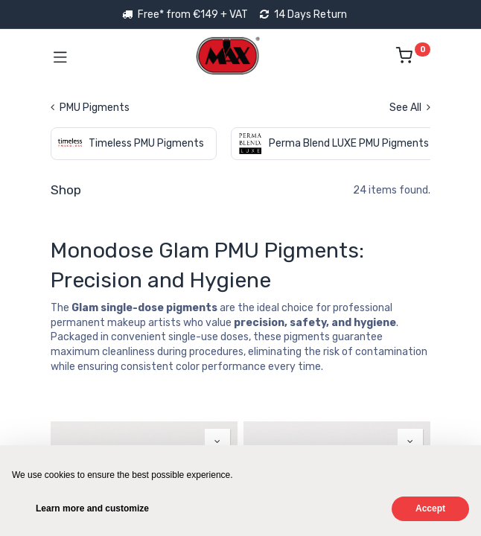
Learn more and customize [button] (92, 508)
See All (409, 107)
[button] (217, 441)
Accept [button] (430, 508)
